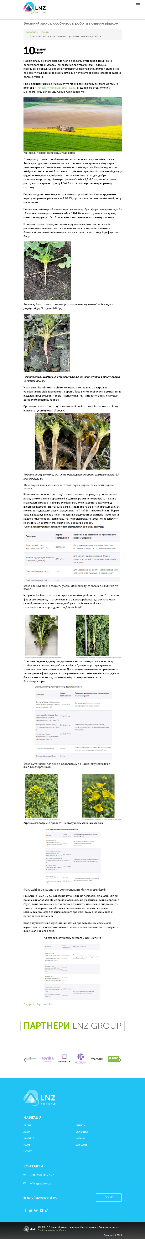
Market (27, 1145)
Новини (80, 1138)
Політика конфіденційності (52, 1230)
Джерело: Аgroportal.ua (38, 1004)
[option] (31, 1059)
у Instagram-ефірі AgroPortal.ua (55, 87)
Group (27, 1125)
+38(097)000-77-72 (42, 1175)
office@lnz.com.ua (40, 1183)
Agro (26, 1132)
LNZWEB (27, 1151)
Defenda (80, 1125)
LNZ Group (34, 9)
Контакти (81, 1145)
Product (28, 1138)
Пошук (108, 1197)
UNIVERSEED (81, 1132)
